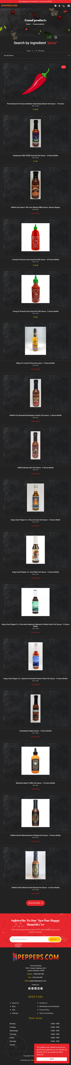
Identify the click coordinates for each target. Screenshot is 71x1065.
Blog (13, 1006)
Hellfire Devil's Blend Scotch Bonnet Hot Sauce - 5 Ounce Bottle (36, 888)
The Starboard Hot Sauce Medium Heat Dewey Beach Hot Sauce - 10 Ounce (35, 104)
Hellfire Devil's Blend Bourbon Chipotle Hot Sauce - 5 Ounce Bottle (35, 835)
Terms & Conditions (46, 1013)
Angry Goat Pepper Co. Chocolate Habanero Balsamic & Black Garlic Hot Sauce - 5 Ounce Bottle (35, 625)
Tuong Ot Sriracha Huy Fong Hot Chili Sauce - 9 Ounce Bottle (35, 311)
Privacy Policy (44, 1010)
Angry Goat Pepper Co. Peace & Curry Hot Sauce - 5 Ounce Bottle (35, 520)
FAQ (13, 1010)
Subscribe (54, 939)
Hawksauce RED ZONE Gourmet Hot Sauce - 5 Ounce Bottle (35, 155)
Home (28, 24)
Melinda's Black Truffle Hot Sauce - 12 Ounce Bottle (35, 783)
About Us (15, 1003)
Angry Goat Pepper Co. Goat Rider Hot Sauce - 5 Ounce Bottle (35, 572)
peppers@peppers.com (38, 981)
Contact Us (43, 1003)
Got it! (52, 1059)
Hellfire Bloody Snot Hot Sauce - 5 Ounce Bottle (35, 468)
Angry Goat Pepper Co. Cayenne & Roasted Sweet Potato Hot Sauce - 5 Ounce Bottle (36, 679)
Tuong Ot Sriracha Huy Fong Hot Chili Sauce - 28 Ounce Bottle (35, 259)
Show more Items (35, 903)
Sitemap (15, 1013)
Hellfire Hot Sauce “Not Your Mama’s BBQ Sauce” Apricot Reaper (35, 207)
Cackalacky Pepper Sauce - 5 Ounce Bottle (35, 731)
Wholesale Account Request (49, 1006)
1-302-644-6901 (37, 977)
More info (40, 1054)
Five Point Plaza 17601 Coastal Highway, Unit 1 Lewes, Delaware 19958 (36, 968)
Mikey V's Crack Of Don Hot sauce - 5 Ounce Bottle (35, 363)
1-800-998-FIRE (38, 974)
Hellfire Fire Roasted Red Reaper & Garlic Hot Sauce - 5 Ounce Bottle (35, 415)
